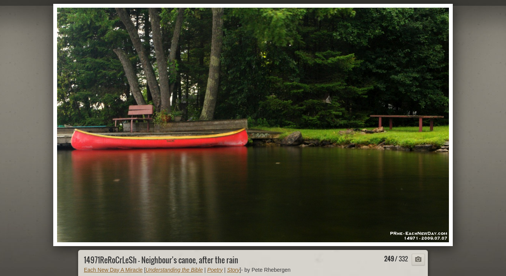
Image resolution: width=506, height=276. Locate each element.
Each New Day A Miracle (113, 270)
